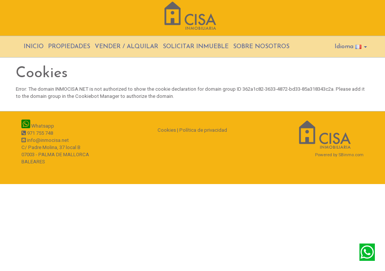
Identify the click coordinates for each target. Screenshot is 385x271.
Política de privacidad (203, 130)
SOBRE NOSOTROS (261, 47)
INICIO (34, 47)
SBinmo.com (351, 154)
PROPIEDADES (69, 47)
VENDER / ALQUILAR (126, 47)
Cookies (167, 130)
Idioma (351, 47)
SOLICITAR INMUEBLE (196, 47)
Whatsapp (37, 126)
